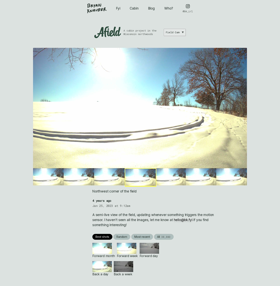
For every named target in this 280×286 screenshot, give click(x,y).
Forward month (103, 250)
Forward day (149, 250)
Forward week (127, 250)
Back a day (102, 268)
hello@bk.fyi (183, 220)
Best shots (102, 236)
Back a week (123, 268)
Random (121, 236)
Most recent (142, 236)
